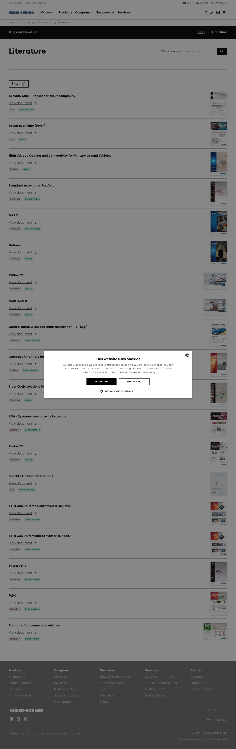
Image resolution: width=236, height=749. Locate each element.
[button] (118, 391)
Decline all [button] (134, 382)
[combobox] (187, 355)
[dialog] (118, 374)
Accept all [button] (102, 382)
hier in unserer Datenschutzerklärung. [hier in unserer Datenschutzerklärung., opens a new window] (133, 373)
